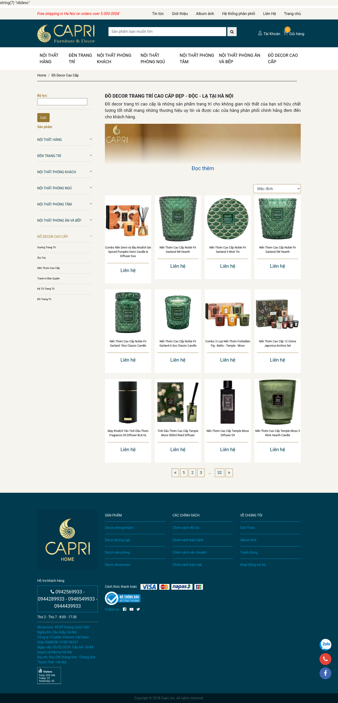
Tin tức (158, 13)
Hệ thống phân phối (238, 13)
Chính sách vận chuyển (190, 552)
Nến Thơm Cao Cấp (48, 268)
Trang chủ (292, 13)
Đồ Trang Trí (44, 299)
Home (41, 75)
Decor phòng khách (119, 528)
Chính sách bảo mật (187, 565)
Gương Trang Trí (46, 247)
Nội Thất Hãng (49, 58)
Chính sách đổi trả (186, 528)
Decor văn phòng (117, 552)
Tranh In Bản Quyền (48, 278)
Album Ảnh (248, 540)
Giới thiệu (180, 13)
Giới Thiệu (247, 528)
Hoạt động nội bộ (253, 565)
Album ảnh (205, 13)
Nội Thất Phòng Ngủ (153, 58)
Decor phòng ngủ (117, 540)
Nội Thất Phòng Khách (114, 58)
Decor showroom (117, 565)
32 (219, 472)
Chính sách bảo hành (188, 540)
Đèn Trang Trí (80, 58)
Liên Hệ (269, 13)
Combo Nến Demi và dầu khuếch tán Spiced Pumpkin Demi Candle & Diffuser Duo (128, 252)
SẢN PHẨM (113, 515)
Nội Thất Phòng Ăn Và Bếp (239, 58)
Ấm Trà (41, 257)
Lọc (43, 117)
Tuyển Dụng (249, 552)
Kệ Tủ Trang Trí (46, 288)
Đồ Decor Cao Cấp (283, 58)
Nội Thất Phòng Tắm (197, 58)
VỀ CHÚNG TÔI (251, 515)
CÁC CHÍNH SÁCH (186, 515)
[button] (91, 139)
